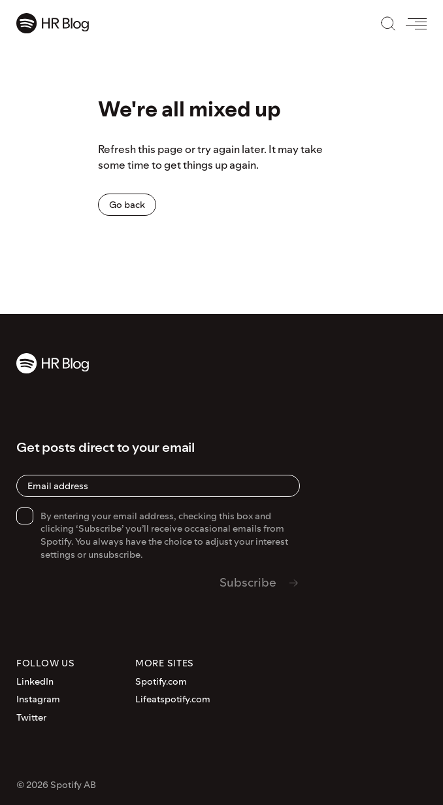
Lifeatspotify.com (172, 699)
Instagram (38, 699)
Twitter (31, 717)
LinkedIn (35, 682)
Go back (127, 204)
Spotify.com (161, 682)
